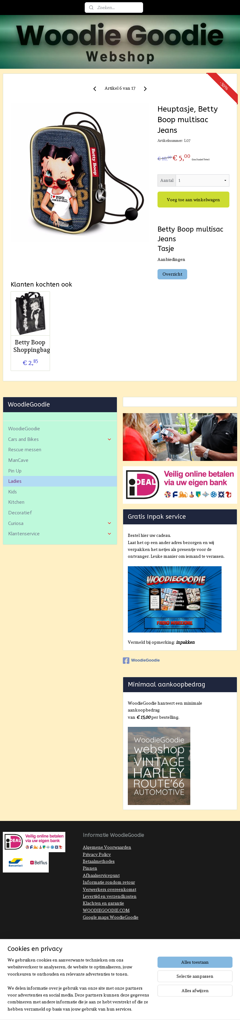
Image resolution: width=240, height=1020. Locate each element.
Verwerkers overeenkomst (109, 889)
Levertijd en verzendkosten (110, 896)
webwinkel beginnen (132, 948)
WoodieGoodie (24, 429)
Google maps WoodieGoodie (110, 917)
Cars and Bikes (60, 439)
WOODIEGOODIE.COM (106, 910)
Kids (12, 492)
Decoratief (20, 513)
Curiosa (60, 523)
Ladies (15, 481)
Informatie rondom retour (109, 882)
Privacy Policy (97, 854)
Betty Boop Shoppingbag (30, 345)
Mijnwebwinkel (181, 948)
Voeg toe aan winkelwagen (193, 199)
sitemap (101, 948)
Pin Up (15, 471)
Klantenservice (60, 534)
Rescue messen (24, 449)
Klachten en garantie (103, 903)
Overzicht (172, 274)
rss (111, 948)
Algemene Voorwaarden (107, 847)
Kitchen (16, 502)
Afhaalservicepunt (101, 875)
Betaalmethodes (99, 861)
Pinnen (90, 868)
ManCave (18, 460)
